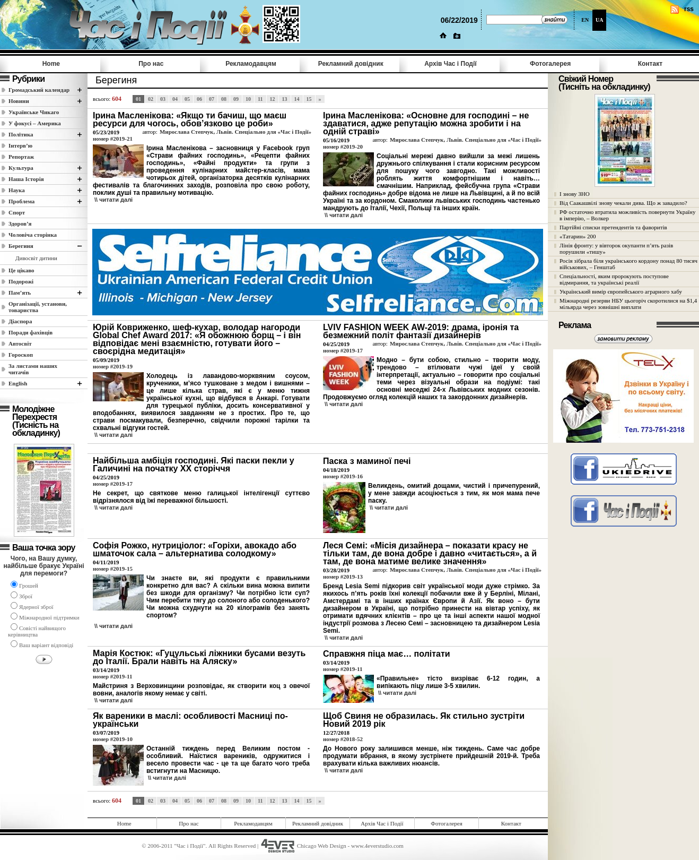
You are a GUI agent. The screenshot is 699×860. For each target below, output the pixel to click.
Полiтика (20, 134)
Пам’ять (19, 292)
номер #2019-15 (113, 568)
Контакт (650, 63)
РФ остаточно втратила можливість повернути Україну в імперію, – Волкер (627, 215)
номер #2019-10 (113, 739)
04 (175, 99)
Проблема (21, 201)
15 (309, 99)
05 (187, 99)
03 (162, 99)
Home (51, 63)
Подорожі (20, 281)
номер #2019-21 (113, 138)
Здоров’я (20, 223)
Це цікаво (21, 270)
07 (211, 99)
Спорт (16, 212)
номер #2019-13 (343, 576)
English (17, 383)
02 (150, 99)
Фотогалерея (550, 63)
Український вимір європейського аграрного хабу (621, 291)
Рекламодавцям (250, 63)
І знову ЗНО (575, 194)
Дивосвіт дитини (36, 258)
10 (248, 99)
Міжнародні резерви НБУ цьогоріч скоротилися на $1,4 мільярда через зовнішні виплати (628, 303)
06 (199, 99)
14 (297, 99)
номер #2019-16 (343, 476)
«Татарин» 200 (578, 236)
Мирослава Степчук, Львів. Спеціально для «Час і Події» (235, 131)
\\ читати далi (113, 199)
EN (585, 20)
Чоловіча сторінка (32, 234)
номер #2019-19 (113, 366)
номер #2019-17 (343, 350)
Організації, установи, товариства (37, 306)
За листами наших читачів (32, 369)
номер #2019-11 (112, 676)
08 (223, 99)
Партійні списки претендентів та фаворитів (613, 227)
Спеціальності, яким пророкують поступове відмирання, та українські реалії (614, 279)
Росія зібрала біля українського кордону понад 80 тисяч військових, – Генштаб (628, 263)
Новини (18, 101)
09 (236, 99)
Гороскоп (20, 354)
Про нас (150, 63)
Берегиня (20, 246)
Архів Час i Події (450, 63)
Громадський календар (38, 90)
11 (260, 99)
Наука (16, 190)
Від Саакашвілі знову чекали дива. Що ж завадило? (623, 203)
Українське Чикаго (33, 112)
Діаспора (20, 321)
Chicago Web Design (321, 845)
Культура (20, 168)
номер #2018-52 (343, 739)
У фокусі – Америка (34, 123)
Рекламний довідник (350, 63)
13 (284, 99)
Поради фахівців (30, 332)
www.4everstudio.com (377, 845)
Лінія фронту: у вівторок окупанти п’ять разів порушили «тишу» (616, 248)
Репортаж (21, 156)
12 (272, 99)
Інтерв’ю (20, 145)
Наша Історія (26, 179)
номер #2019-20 (343, 146)
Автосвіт (20, 343)
